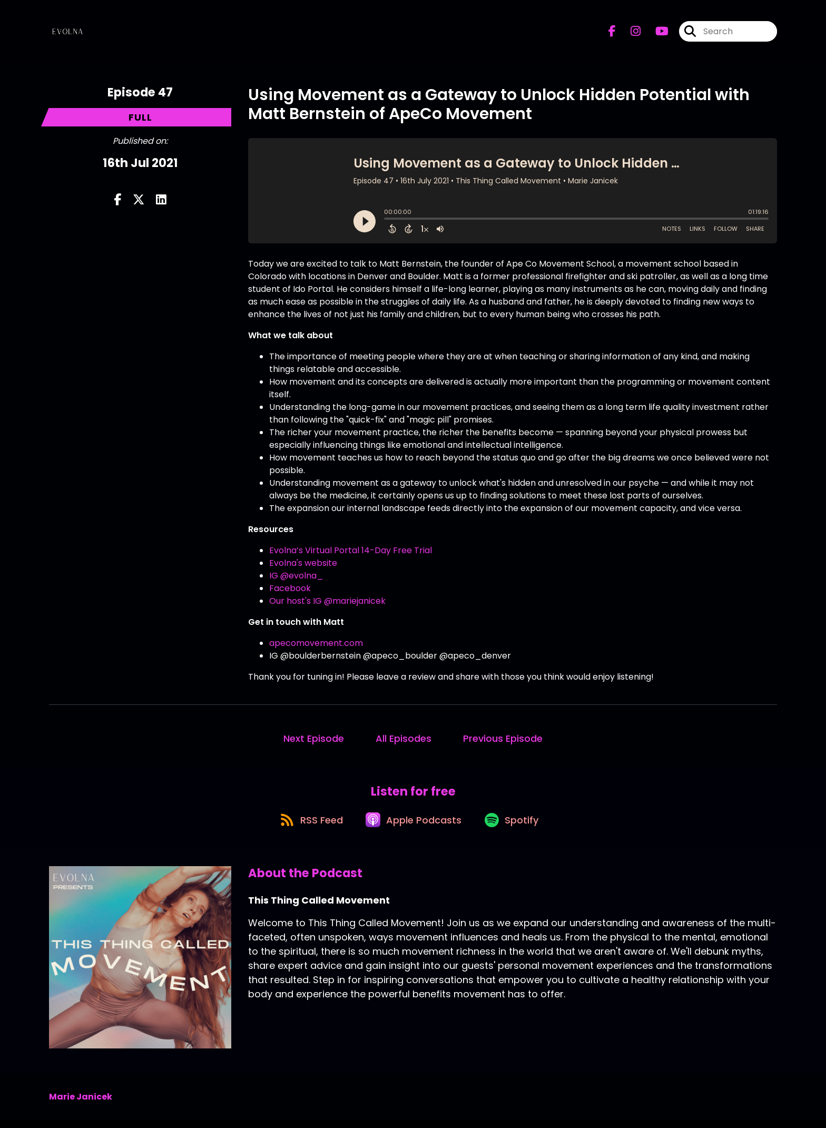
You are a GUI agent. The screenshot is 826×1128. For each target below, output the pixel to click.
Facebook (290, 588)
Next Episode (313, 738)
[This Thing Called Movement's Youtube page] (655, 34)
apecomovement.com (316, 643)
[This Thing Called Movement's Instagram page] (629, 34)
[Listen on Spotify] (515, 826)
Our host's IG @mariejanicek (327, 601)
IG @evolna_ (296, 576)
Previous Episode (503, 738)
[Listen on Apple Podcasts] (412, 827)
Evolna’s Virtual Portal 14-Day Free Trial (350, 550)
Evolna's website (303, 563)
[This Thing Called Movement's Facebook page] (612, 34)
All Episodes (403, 738)
